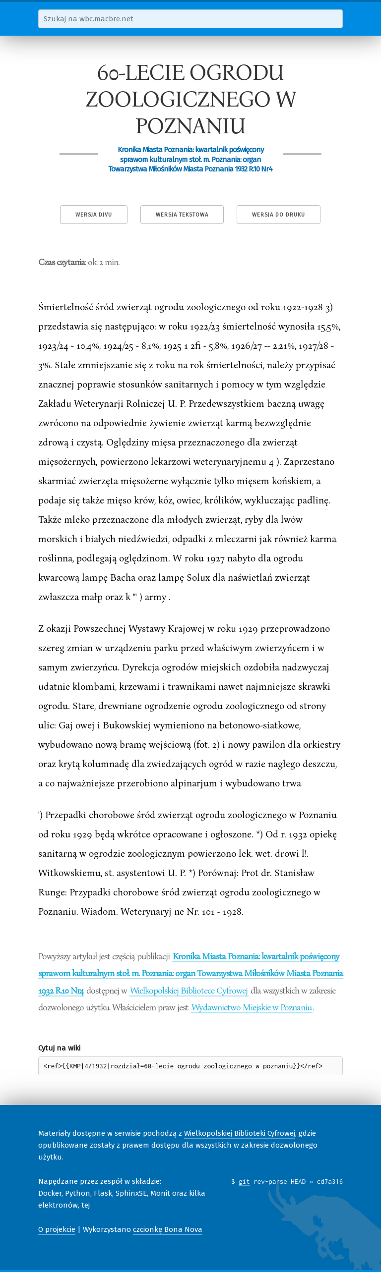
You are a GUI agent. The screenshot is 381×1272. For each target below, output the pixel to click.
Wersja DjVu (93, 215)
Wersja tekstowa (182, 215)
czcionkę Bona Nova (167, 1229)
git (244, 1181)
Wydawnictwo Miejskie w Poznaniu (251, 1006)
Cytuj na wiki (59, 1048)
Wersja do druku (278, 215)
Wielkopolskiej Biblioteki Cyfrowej (239, 1133)
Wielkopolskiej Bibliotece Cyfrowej (189, 990)
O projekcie (56, 1229)
